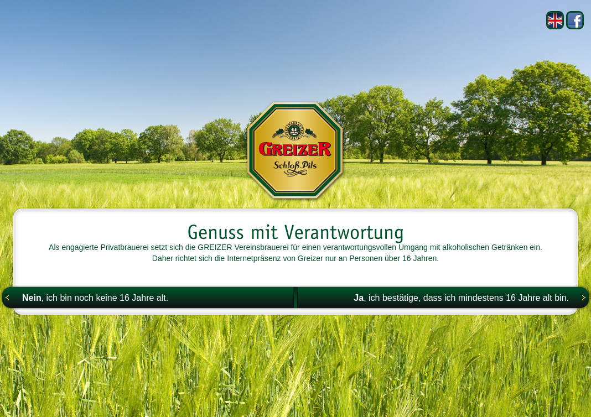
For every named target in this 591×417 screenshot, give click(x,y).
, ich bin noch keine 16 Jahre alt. (95, 298)
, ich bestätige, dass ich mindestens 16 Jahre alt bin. (461, 298)
